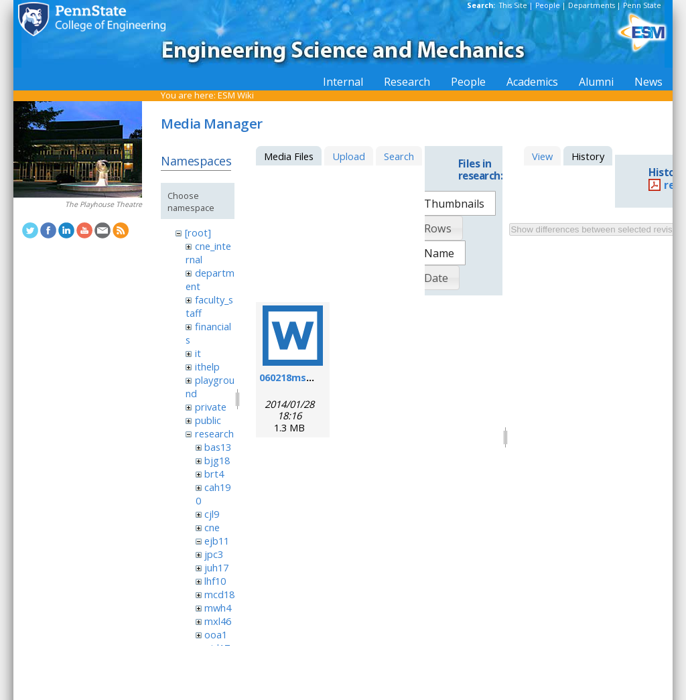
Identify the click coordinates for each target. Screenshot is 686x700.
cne (212, 527)
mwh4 (217, 607)
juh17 (216, 567)
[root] (198, 232)
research (214, 433)
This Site (513, 5)
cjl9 (211, 513)
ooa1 (215, 634)
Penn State (642, 5)
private (210, 406)
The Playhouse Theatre (103, 204)
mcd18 (219, 594)
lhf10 (215, 580)
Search (399, 156)
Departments (591, 5)
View (542, 156)
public (208, 420)
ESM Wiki (236, 95)
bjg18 (217, 460)
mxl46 (217, 621)
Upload (348, 156)
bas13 (217, 446)
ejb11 (216, 540)
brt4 (214, 473)
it (198, 353)
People (547, 5)
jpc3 (213, 554)
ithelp (207, 366)
